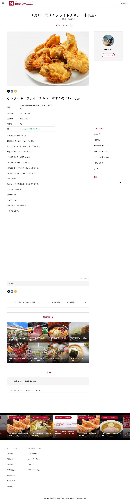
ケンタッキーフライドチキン (30, 129)
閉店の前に (97, 134)
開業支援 (97, 140)
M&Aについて (11, 481)
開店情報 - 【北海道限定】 (69, 19)
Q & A (96, 169)
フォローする (109, 55)
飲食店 (13, 283)
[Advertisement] (108, 94)
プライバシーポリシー (35, 470)
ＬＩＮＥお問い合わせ (101, 157)
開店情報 (10, 459)
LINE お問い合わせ (34, 459)
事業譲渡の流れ (12, 475)
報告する (86, 278)
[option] (18, 426)
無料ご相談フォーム (101, 151)
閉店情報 (10, 453)
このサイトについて (13, 448)
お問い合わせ (98, 163)
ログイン (124, 3)
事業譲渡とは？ (99, 146)
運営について (32, 464)
